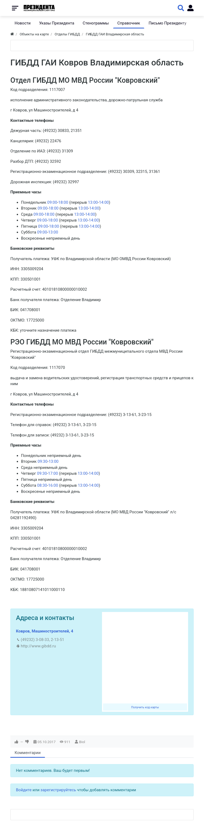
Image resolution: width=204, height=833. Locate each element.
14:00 (104, 202)
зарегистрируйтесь (58, 790)
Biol (82, 742)
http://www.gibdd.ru (38, 646)
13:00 (93, 202)
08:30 (42, 485)
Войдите (24, 790)
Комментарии (28, 752)
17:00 (53, 473)
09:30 (42, 461)
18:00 (63, 202)
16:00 (53, 485)
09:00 (52, 202)
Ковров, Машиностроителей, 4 (44, 631)
